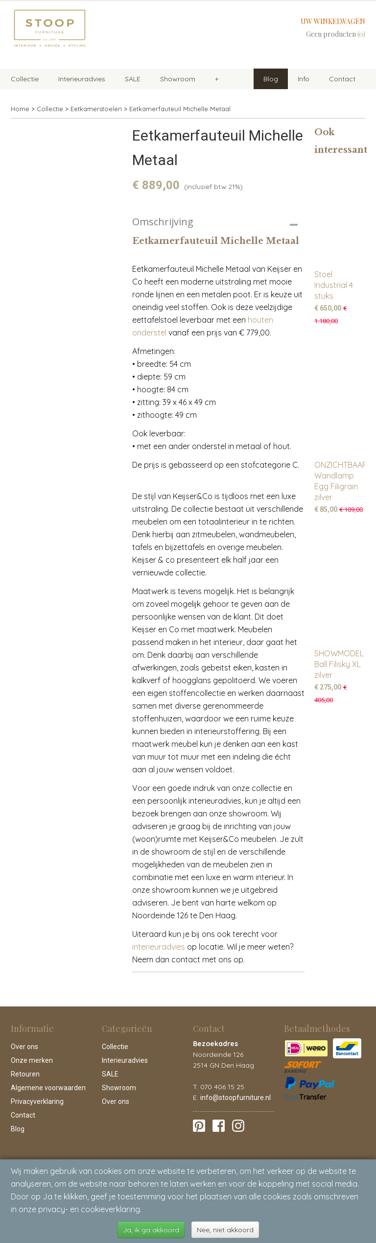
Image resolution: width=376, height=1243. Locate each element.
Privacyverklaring (37, 1101)
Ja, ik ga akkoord (151, 1229)
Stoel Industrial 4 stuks (333, 285)
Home (20, 109)
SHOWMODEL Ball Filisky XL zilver (339, 664)
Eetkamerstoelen (96, 109)
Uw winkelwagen (333, 21)
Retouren (25, 1074)
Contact (342, 78)
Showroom (177, 78)
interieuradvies (158, 947)
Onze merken (32, 1060)
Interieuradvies (81, 78)
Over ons (24, 1047)
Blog (270, 78)
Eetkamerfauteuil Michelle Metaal (180, 109)
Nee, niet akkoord (225, 1229)
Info (303, 78)
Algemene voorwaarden (48, 1088)
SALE (133, 78)
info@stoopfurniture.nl (235, 1097)
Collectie (25, 78)
